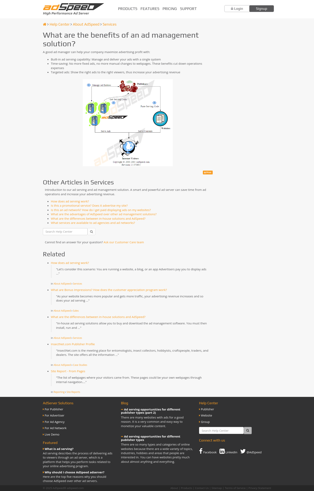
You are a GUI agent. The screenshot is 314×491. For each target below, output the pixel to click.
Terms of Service (235, 488)
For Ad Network (55, 428)
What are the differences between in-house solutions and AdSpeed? (98, 218)
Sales (76, 310)
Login (238, 8)
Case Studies (80, 365)
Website (206, 415)
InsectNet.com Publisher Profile (73, 344)
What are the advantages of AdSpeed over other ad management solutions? (104, 214)
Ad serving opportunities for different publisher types (150, 438)
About (174, 488)
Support (188, 8)
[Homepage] (44, 24)
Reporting (59, 392)
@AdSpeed (251, 451)
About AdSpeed (86, 24)
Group (205, 422)
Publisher (207, 409)
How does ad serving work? (70, 201)
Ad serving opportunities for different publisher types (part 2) (150, 411)
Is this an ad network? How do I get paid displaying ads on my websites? (101, 210)
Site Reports (73, 392)
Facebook (208, 451)
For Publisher (54, 409)
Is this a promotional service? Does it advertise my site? (89, 205)
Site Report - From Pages (68, 371)
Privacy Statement (260, 488)
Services (109, 24)
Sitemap (217, 488)
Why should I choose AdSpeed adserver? (74, 472)
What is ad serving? (59, 449)
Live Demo (52, 434)
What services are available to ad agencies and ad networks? (93, 223)
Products (127, 8)
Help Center (60, 24)
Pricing (169, 8)
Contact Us (202, 488)
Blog (124, 403)
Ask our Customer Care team (124, 242)
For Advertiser (54, 415)
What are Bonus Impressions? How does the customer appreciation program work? (109, 290)
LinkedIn (228, 451)
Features (150, 8)
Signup (261, 8)
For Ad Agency (54, 422)
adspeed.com (75, 488)
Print (207, 172)
